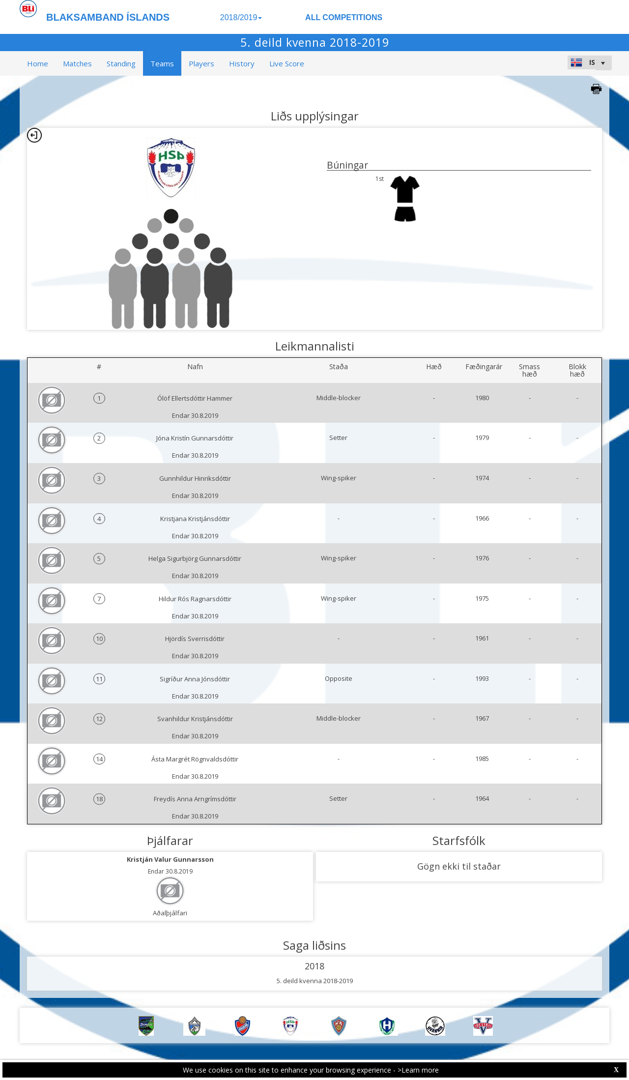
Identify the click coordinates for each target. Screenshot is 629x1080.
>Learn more (418, 1070)
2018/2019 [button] (241, 17)
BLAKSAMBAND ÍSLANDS (108, 17)
